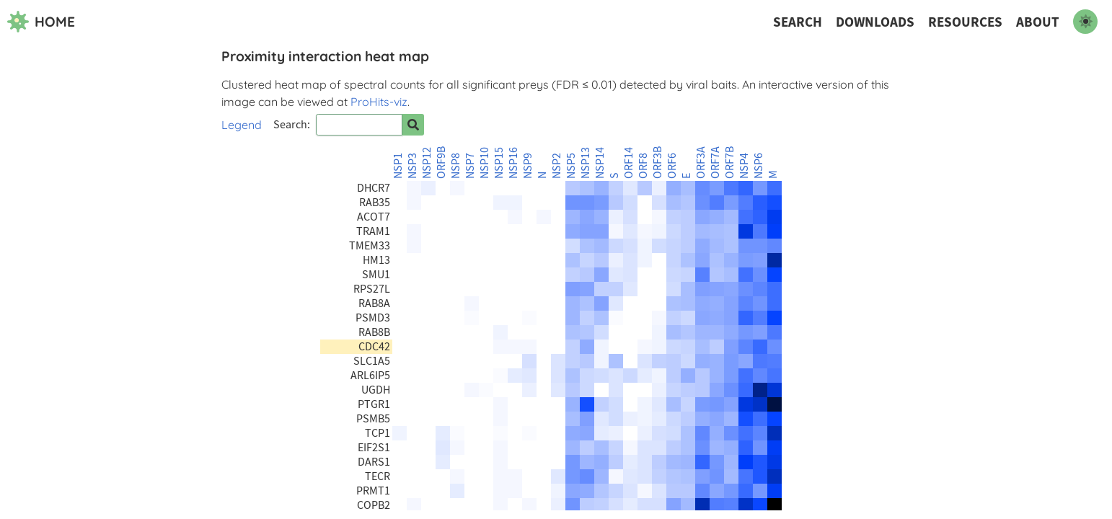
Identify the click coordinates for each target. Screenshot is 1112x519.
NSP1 (398, 166)
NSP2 (557, 166)
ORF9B (441, 162)
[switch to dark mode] (1085, 21)
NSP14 (600, 163)
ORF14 (629, 163)
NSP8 (456, 166)
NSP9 (528, 166)
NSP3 (412, 166)
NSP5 (571, 166)
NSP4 (744, 166)
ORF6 (672, 166)
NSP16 (513, 163)
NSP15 (499, 163)
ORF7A (715, 162)
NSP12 (427, 163)
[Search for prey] (413, 125)
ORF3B (657, 162)
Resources (965, 22)
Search (797, 22)
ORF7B (730, 162)
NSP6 (758, 166)
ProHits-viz (378, 101)
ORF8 (643, 166)
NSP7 (470, 166)
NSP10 (484, 163)
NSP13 (585, 163)
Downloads (875, 22)
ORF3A (701, 162)
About (1037, 22)
